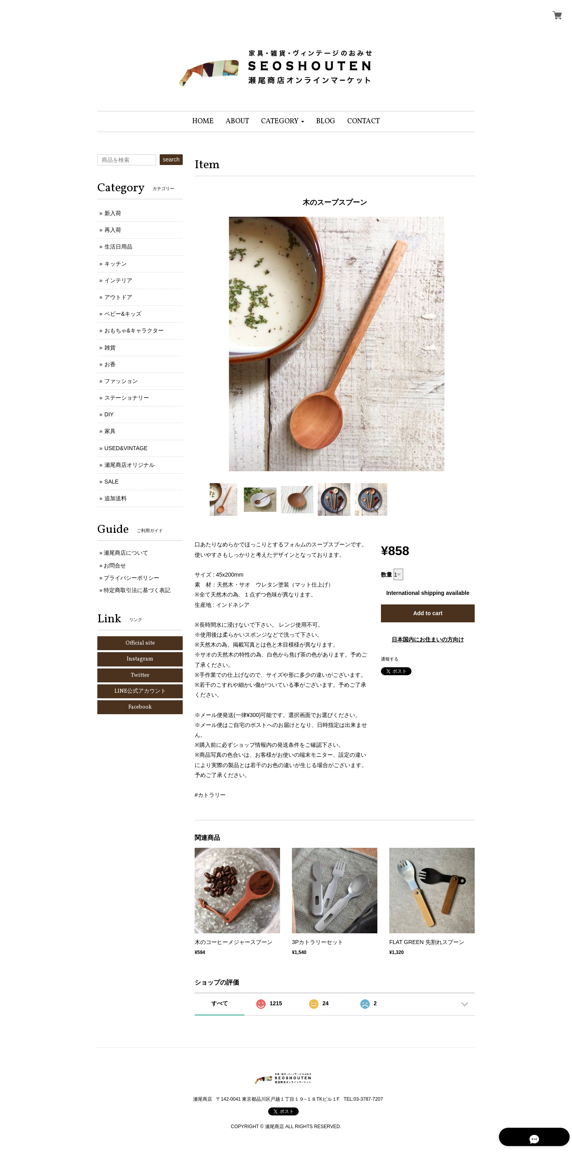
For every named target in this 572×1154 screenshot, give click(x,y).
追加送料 (115, 498)
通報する (389, 659)
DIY (109, 414)
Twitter (140, 675)
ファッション (121, 381)
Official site (140, 643)
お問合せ (115, 565)
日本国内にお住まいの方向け (428, 639)
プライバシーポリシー (131, 578)
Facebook (140, 707)
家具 (110, 431)
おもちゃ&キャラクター (134, 330)
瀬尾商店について (126, 553)
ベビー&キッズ (122, 314)
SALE (111, 481)
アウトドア (118, 297)
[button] (282, 121)
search (171, 159)
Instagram (140, 659)
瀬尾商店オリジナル (129, 465)
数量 (386, 574)
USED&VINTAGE (126, 448)
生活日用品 (118, 246)
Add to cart (428, 613)
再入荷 (112, 230)
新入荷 (112, 213)
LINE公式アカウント (140, 691)
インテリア (118, 280)
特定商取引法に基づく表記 (137, 590)
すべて (219, 1003)
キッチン (115, 263)
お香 (110, 364)
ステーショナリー (126, 397)
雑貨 (110, 347)
